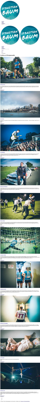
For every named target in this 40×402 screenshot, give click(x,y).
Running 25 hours (2, 84)
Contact (3, 22)
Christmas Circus (2, 390)
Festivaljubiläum (2, 152)
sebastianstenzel (2, 123)
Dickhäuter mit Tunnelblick (4, 323)
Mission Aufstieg (2, 220)
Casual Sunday (2, 357)
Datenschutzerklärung (27, 401)
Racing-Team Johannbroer (3, 186)
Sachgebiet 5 (3, 23)
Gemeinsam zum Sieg (3, 289)
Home (2, 50)
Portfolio (3, 21)
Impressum (22, 401)
